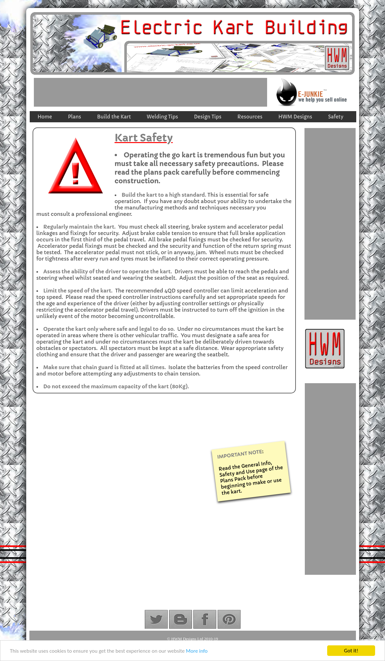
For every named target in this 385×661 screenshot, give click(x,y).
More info (197, 651)
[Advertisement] (150, 92)
